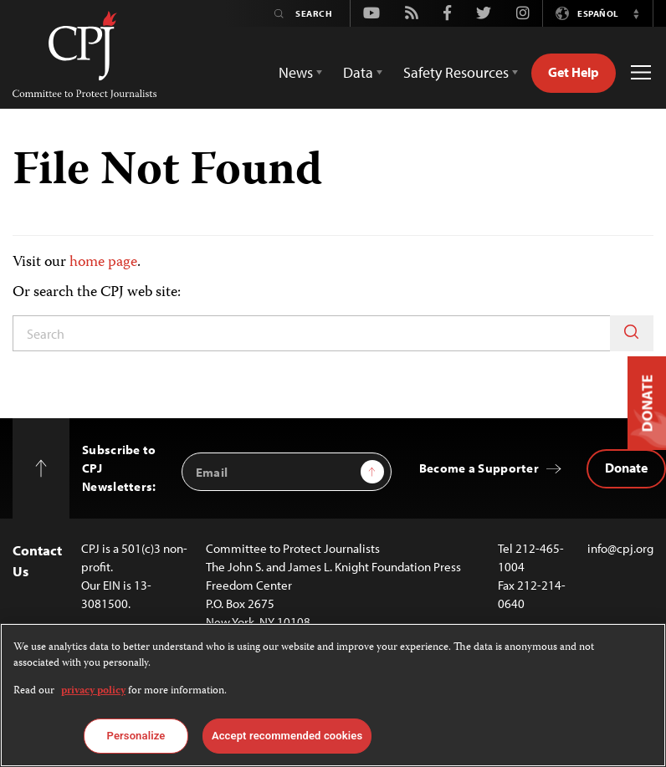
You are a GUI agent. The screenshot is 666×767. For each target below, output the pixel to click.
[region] (333, 695)
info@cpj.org (620, 548)
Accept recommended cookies (287, 735)
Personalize (136, 735)
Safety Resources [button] (456, 72)
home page (103, 262)
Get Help (573, 72)
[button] (636, 13)
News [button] (296, 72)
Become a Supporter (479, 468)
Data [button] (358, 72)
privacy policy (93, 691)
